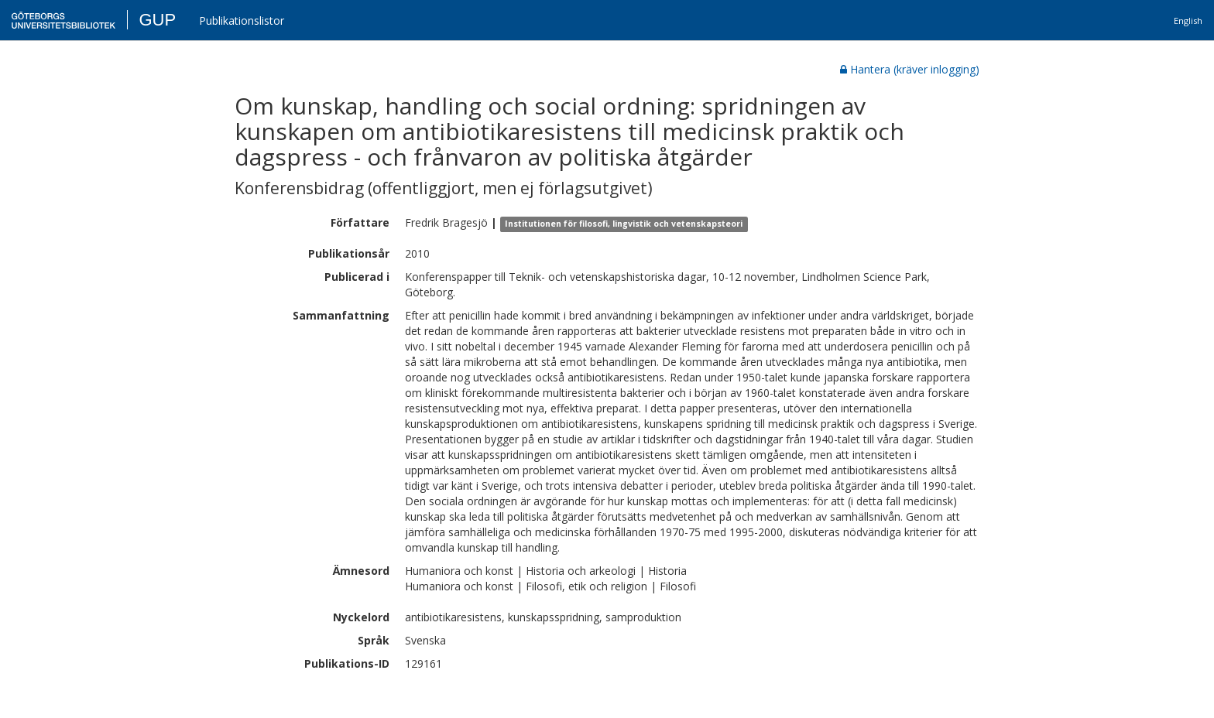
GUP (157, 19)
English (1188, 20)
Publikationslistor (241, 20)
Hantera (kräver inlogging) (909, 69)
